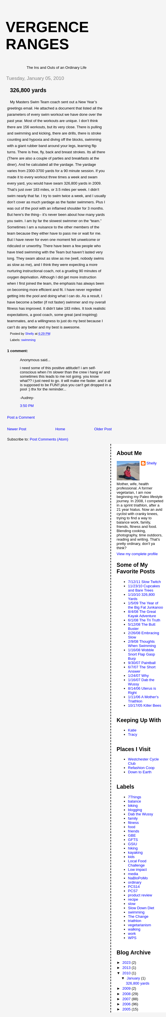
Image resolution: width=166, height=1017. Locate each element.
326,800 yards (137, 983)
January (134, 978)
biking (133, 805)
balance (134, 801)
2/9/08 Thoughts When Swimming (142, 643)
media (133, 874)
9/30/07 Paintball (142, 663)
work (132, 933)
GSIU (132, 844)
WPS (132, 938)
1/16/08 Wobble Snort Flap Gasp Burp (141, 654)
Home (60, 429)
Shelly (152, 463)
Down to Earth (139, 772)
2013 (127, 968)
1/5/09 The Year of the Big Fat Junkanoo (145, 605)
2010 (127, 973)
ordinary (135, 882)
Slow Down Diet (141, 908)
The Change (138, 916)
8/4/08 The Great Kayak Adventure (142, 613)
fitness (133, 822)
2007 (127, 999)
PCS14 (134, 886)
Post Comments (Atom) (49, 439)
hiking (133, 848)
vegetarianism (139, 925)
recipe (133, 899)
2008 (127, 994)
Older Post (103, 429)
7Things (134, 797)
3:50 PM (27, 406)
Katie (132, 730)
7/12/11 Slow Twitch (144, 582)
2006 (127, 1004)
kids (131, 857)
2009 (127, 988)
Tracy (132, 734)
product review (140, 895)
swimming (28, 340)
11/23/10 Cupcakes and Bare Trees (144, 588)
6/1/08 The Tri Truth (144, 620)
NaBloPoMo (138, 878)
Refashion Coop (141, 768)
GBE (132, 835)
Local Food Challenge (137, 863)
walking (134, 929)
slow (132, 904)
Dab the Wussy (140, 814)
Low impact (137, 869)
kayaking (135, 852)
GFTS (133, 840)
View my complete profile (137, 554)
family (133, 818)
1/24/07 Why (138, 675)
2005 (127, 1009)
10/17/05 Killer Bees (144, 705)
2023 (127, 962)
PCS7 (133, 891)
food (131, 827)
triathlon (134, 921)
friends (133, 831)
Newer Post (16, 429)
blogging (135, 810)
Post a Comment (21, 417)
